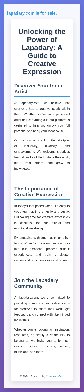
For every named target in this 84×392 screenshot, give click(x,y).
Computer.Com (55, 376)
